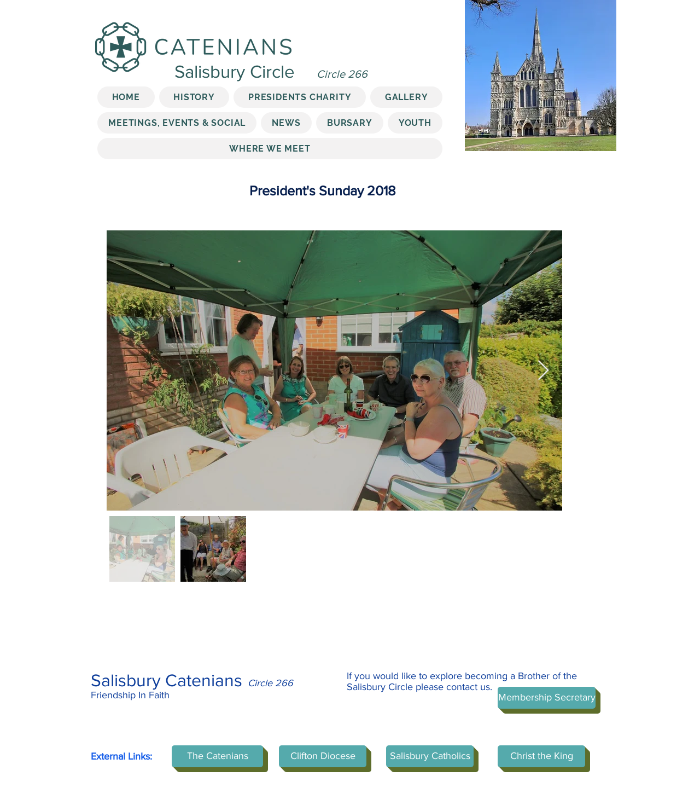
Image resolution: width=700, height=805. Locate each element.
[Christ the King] (541, 756)
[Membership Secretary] (547, 698)
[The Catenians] (217, 756)
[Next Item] (543, 370)
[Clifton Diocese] (322, 756)
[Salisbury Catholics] (430, 756)
